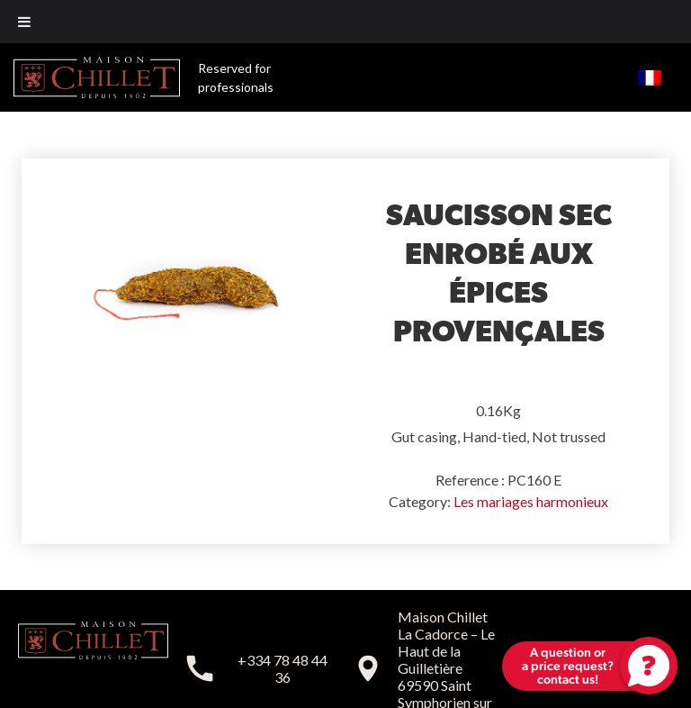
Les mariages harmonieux (530, 501)
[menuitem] (649, 77)
